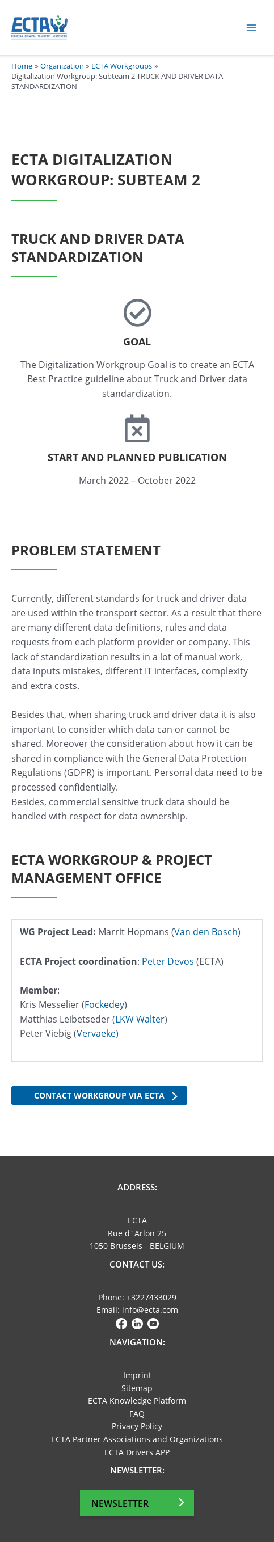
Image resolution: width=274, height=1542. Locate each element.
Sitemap (137, 1388)
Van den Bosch (206, 932)
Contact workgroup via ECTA (99, 1095)
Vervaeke (96, 1033)
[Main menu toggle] (252, 27)
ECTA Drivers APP (137, 1452)
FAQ (137, 1413)
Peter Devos (168, 961)
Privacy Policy (137, 1426)
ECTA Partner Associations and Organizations (137, 1439)
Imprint (137, 1375)
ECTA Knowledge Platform (137, 1400)
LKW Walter (140, 1019)
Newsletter (120, 1503)
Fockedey (104, 1004)
